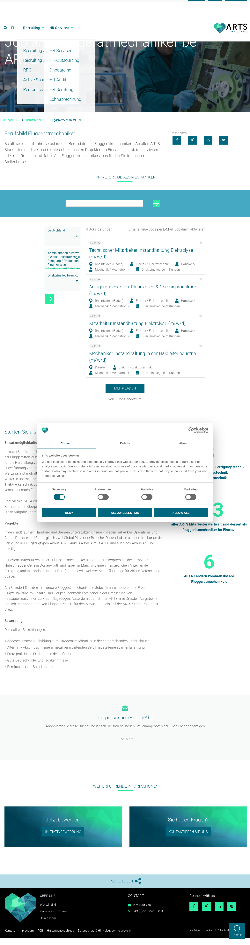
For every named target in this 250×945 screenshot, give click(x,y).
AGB (35, 938)
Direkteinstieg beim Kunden (61, 283)
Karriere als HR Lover (54, 919)
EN (14, 20)
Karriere (196, 4)
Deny (69, 512)
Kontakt (237, 934)
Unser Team (48, 926)
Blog (215, 4)
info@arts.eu (142, 913)
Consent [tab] (67, 443)
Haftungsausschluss (52, 938)
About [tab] (183, 443)
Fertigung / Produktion (61, 269)
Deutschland (61, 238)
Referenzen (236, 4)
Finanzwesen (61, 273)
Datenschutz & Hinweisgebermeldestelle (89, 938)
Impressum (23, 938)
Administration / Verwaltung (61, 261)
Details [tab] (125, 443)
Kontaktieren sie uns (188, 839)
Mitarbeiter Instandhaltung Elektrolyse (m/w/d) (141, 331)
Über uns (48, 903)
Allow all (181, 512)
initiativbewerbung (63, 839)
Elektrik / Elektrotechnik (61, 265)
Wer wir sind (48, 912)
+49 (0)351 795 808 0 (147, 919)
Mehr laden (125, 396)
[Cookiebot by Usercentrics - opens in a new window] (191, 430)
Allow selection (125, 512)
